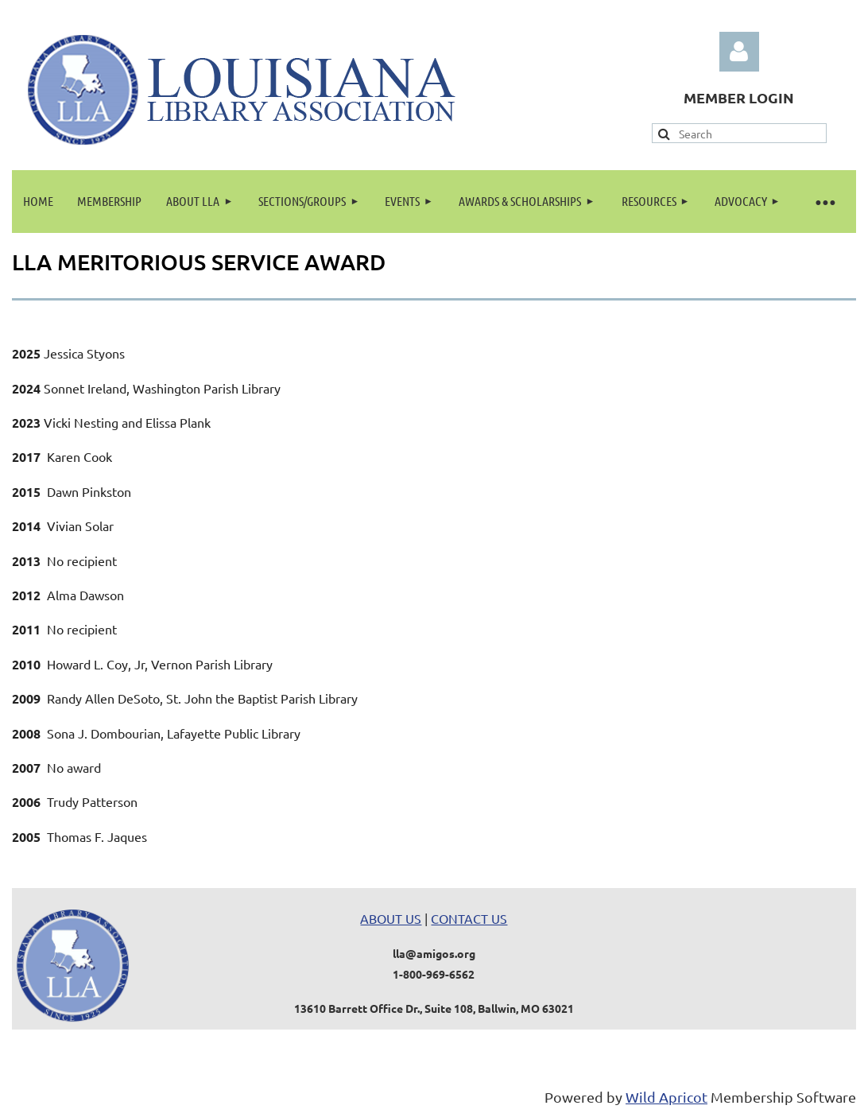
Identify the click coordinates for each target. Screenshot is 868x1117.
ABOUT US (390, 918)
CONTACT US (469, 918)
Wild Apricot (666, 1096)
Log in (739, 52)
